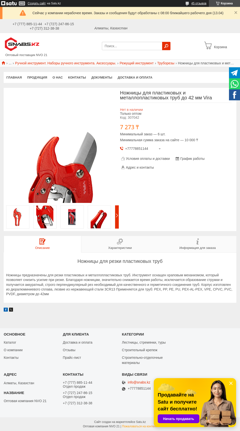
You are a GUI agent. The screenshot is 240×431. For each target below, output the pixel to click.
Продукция (37, 77)
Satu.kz (141, 422)
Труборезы (165, 63)
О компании (13, 350)
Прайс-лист (72, 358)
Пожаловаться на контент (139, 426)
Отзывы (69, 350)
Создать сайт (37, 3)
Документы (101, 77)
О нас (58, 77)
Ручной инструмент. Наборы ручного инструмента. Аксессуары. (65, 63)
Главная (14, 77)
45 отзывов (198, 3)
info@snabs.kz (139, 382)
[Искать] (166, 46)
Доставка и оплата (135, 77)
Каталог (10, 342)
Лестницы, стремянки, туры (144, 342)
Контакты (77, 77)
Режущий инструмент (137, 63)
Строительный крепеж (139, 350)
